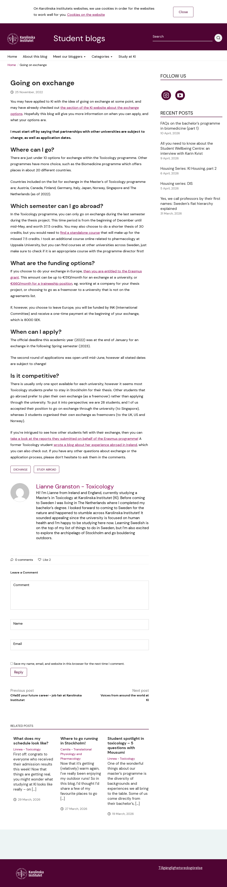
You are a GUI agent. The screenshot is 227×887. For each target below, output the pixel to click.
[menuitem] (13, 65)
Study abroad (46, 469)
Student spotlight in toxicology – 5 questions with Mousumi (126, 745)
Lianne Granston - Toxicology (75, 486)
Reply (18, 672)
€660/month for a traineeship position (41, 283)
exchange (21, 469)
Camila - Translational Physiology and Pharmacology (76, 754)
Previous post (53, 695)
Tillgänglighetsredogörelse (180, 867)
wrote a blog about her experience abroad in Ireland (95, 445)
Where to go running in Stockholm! (79, 740)
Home (12, 65)
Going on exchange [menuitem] (33, 65)
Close (183, 12)
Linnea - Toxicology (27, 749)
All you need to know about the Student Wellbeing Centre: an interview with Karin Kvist (186, 148)
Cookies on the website (86, 14)
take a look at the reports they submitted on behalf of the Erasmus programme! (74, 438)
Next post (123, 695)
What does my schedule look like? (30, 740)
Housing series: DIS (176, 183)
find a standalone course (80, 232)
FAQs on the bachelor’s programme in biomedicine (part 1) (190, 126)
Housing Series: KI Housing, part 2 (188, 168)
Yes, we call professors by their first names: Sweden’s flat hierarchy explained (190, 203)
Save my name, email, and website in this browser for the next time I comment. (69, 664)
